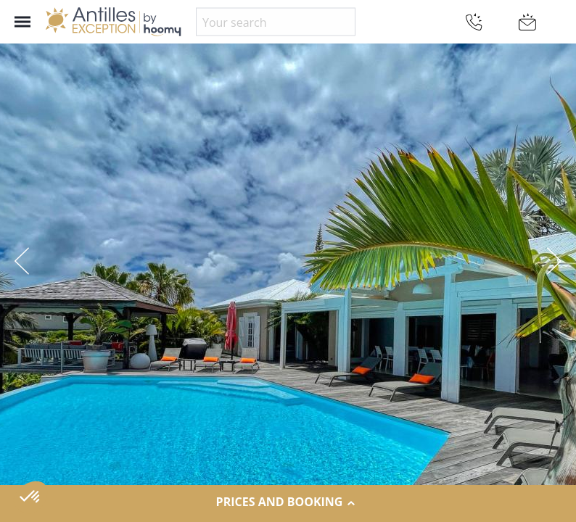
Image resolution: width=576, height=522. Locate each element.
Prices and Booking (288, 502)
